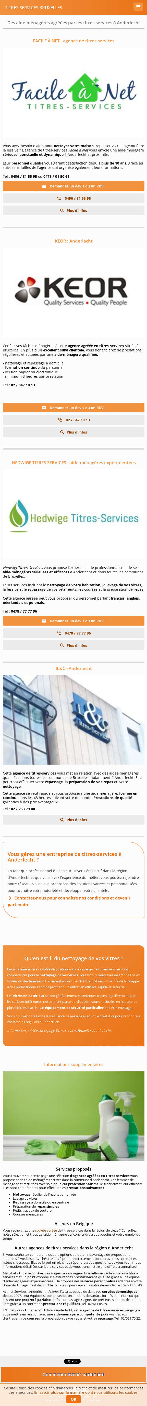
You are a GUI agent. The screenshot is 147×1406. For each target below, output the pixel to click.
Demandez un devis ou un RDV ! (74, 186)
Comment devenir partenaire (73, 1374)
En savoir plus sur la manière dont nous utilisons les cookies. (86, 1392)
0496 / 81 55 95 (74, 198)
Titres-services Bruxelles (33, 7)
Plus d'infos (76, 210)
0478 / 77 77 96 (74, 633)
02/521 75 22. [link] (131, 1318)
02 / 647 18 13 (74, 419)
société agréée (46, 1230)
